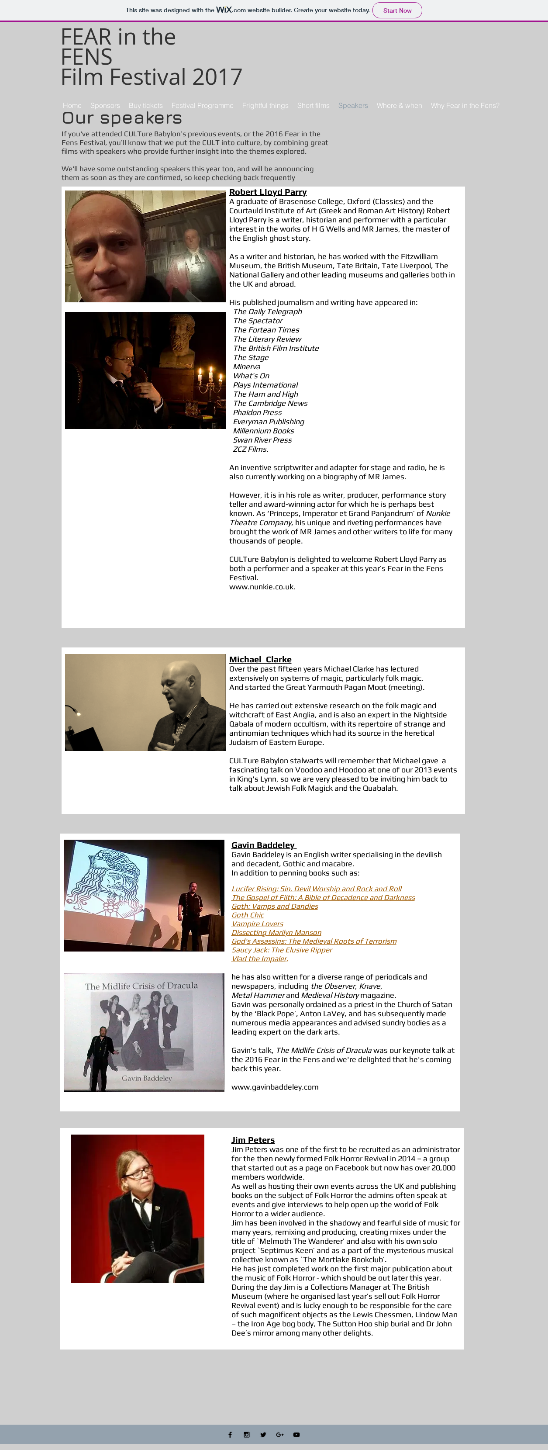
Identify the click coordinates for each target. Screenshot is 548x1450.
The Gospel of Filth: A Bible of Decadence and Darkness (323, 897)
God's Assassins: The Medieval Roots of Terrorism (313, 941)
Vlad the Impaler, (259, 958)
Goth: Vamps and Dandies (274, 906)
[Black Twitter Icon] (263, 1435)
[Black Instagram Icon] (247, 1435)
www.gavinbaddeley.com (275, 1086)
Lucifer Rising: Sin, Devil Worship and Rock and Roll (316, 888)
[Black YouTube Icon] (296, 1435)
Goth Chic (247, 914)
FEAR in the (118, 36)
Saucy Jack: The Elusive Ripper (281, 949)
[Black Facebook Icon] (230, 1435)
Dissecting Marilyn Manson (276, 932)
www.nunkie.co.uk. (262, 586)
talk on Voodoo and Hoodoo (319, 769)
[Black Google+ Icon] (280, 1435)
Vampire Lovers (257, 923)
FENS (86, 56)
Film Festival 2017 (151, 76)
